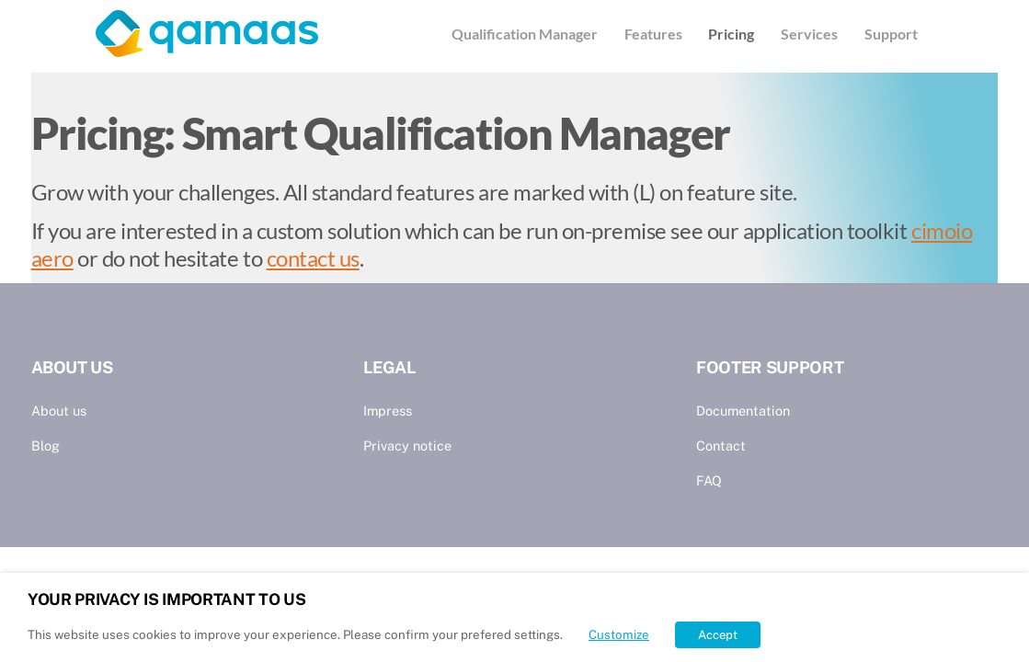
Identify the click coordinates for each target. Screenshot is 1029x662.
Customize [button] (619, 634)
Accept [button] (717, 635)
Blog (45, 445)
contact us (313, 258)
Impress (387, 410)
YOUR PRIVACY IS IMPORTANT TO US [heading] (166, 599)
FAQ (709, 480)
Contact (721, 445)
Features (653, 33)
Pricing (731, 33)
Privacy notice (407, 445)
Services (809, 33)
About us (58, 410)
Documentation (743, 410)
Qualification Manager (525, 33)
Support (891, 33)
